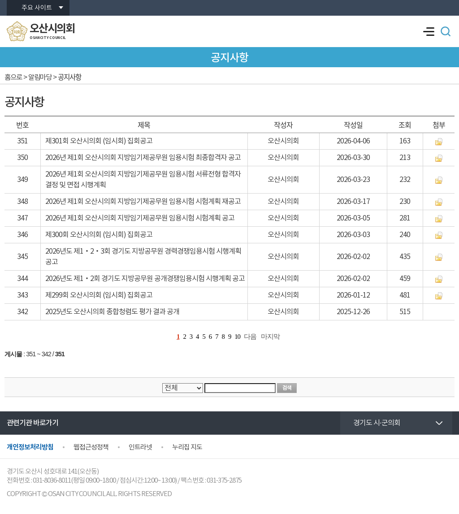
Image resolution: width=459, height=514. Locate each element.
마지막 (270, 336)
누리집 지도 (187, 447)
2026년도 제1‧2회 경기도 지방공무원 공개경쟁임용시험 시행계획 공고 (145, 279)
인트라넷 (140, 447)
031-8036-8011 (52, 480)
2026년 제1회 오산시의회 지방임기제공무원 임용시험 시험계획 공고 (139, 218)
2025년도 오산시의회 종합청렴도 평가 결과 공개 (112, 312)
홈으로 (13, 77)
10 (237, 336)
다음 (250, 336)
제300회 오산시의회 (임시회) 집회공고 (98, 235)
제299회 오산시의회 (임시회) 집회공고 (98, 295)
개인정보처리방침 (30, 447)
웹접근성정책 (91, 447)
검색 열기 (446, 31)
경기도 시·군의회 (376, 423)
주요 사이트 (37, 8)
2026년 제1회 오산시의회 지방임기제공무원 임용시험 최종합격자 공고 (143, 158)
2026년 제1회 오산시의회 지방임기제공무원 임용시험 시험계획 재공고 (143, 202)
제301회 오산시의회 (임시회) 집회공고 (98, 141)
